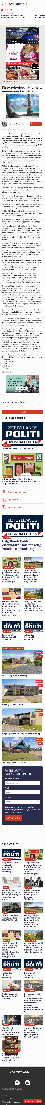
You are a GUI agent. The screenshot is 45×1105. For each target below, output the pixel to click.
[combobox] (6, 801)
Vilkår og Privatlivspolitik (12, 1102)
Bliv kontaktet (14, 818)
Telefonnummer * (12, 779)
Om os (4, 1095)
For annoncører (8, 1099)
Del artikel (36, 124)
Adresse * (8, 797)
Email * (8, 788)
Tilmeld (22, 412)
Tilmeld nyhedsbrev (33, 1101)
